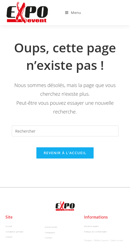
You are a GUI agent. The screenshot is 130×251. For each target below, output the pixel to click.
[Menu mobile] (73, 12)
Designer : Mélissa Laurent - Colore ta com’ (103, 240)
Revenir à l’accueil (65, 152)
